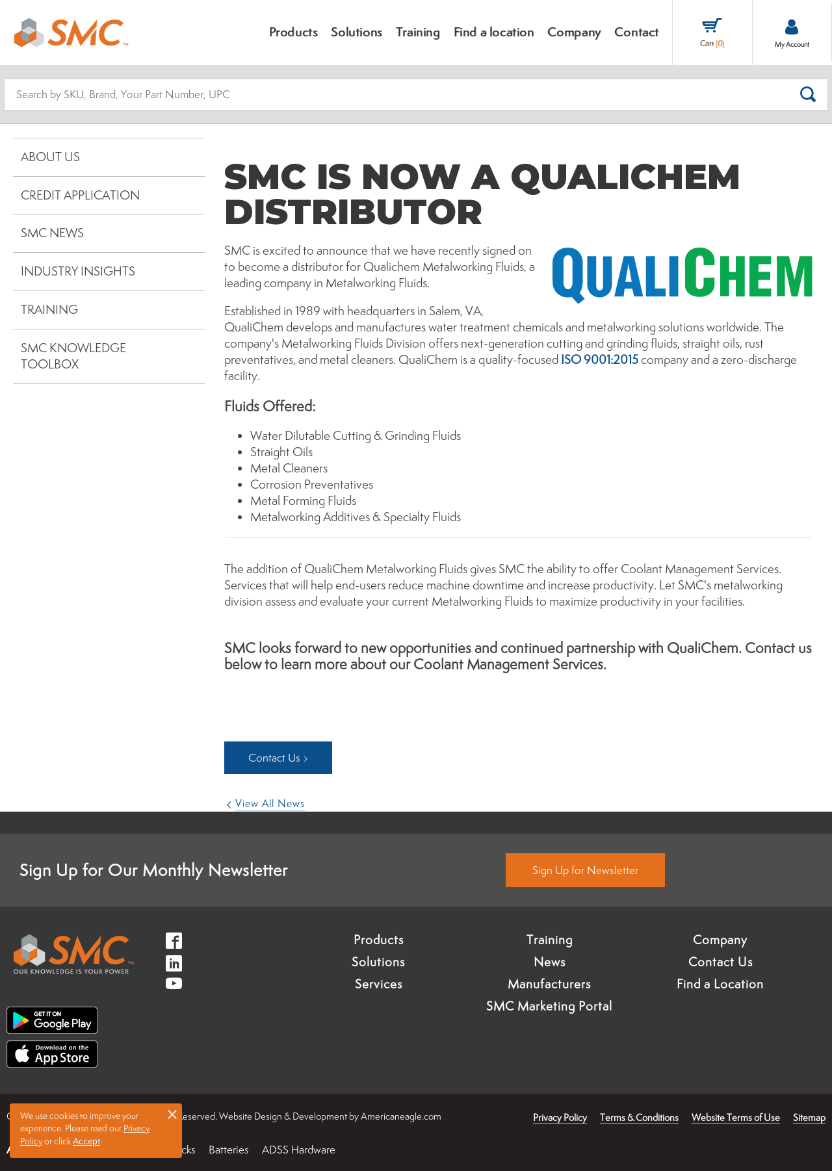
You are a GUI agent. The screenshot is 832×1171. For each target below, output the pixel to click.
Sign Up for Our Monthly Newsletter (154, 870)
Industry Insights (78, 271)
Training (49, 309)
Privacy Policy (560, 1117)
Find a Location (720, 984)
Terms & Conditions (639, 1117)
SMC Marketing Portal (549, 1006)
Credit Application (80, 195)
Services (378, 984)
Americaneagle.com (401, 1116)
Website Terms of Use (736, 1117)
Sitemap (809, 1117)
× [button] (172, 1114)
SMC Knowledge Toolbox (73, 356)
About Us (50, 156)
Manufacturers (549, 984)
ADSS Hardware (298, 1149)
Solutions (378, 962)
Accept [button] (86, 1141)
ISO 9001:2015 (599, 359)
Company (720, 939)
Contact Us (720, 962)
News (550, 962)
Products (379, 939)
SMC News (52, 232)
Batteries (229, 1149)
